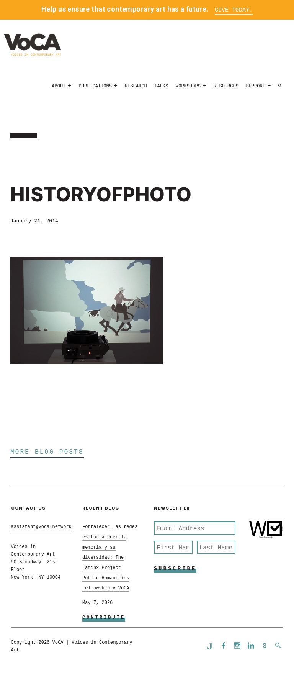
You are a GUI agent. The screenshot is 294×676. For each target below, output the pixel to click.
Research (136, 86)
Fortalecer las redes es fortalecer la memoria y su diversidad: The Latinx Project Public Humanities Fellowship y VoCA (109, 557)
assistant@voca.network (41, 527)
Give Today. (234, 10)
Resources (226, 86)
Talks (161, 86)
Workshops (188, 86)
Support (255, 86)
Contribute (103, 617)
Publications (95, 86)
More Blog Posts (47, 452)
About (58, 86)
